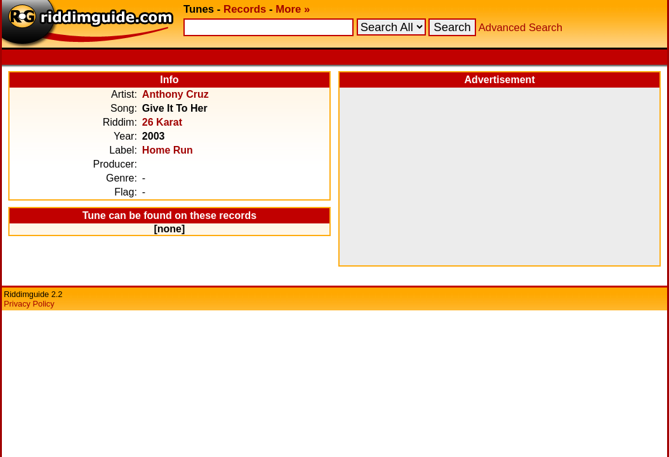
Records (244, 9)
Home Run (167, 150)
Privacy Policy (29, 303)
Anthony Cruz (175, 94)
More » (292, 9)
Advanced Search (520, 28)
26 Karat (162, 122)
